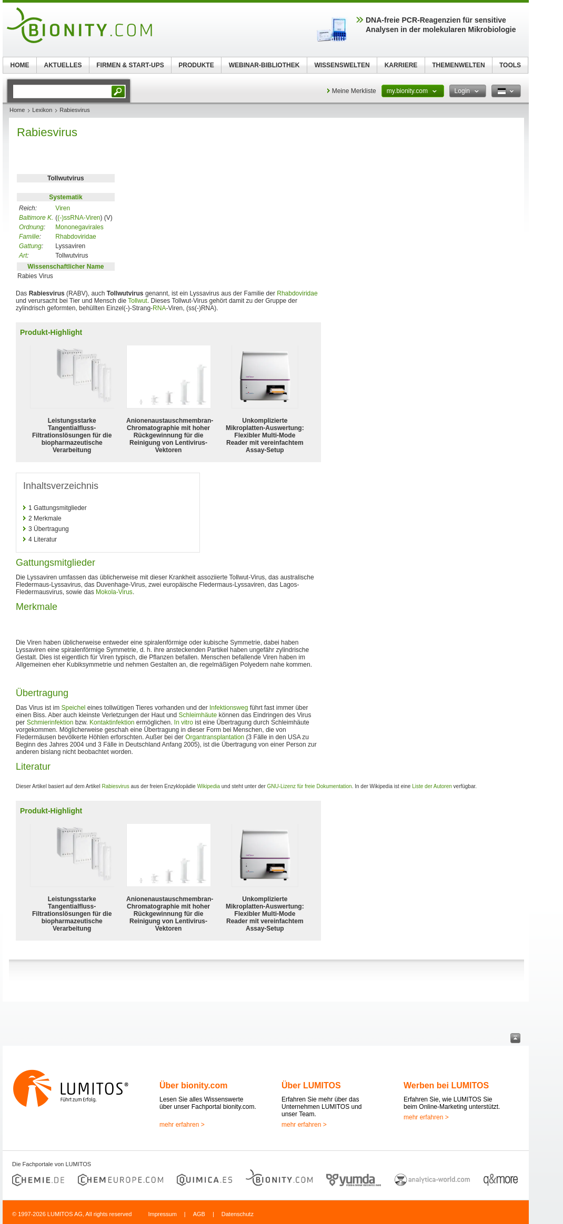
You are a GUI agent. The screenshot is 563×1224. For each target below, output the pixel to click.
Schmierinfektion (50, 722)
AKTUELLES (63, 65)
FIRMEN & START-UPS (130, 65)
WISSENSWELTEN (341, 65)
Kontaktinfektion (111, 722)
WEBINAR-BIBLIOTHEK (264, 65)
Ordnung (31, 227)
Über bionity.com (193, 1085)
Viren (62, 208)
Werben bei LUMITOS (446, 1085)
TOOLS (510, 65)
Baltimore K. (36, 217)
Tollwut (137, 300)
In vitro (183, 722)
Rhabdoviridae (75, 236)
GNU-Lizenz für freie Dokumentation (309, 786)
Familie (29, 236)
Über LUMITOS (311, 1085)
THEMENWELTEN (458, 65)
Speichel (73, 707)
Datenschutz (238, 1214)
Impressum (162, 1214)
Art (23, 255)
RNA (159, 308)
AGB (199, 1214)
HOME (20, 65)
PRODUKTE (196, 65)
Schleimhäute (198, 715)
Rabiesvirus (115, 786)
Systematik (65, 197)
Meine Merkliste (354, 91)
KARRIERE (401, 65)
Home (17, 110)
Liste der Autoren (432, 786)
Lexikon (42, 110)
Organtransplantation (214, 737)
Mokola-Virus (114, 592)
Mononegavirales (79, 227)
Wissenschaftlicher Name (65, 266)
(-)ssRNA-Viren (78, 217)
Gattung (30, 246)
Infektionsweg (228, 707)
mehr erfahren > (182, 1124)
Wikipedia (208, 786)
